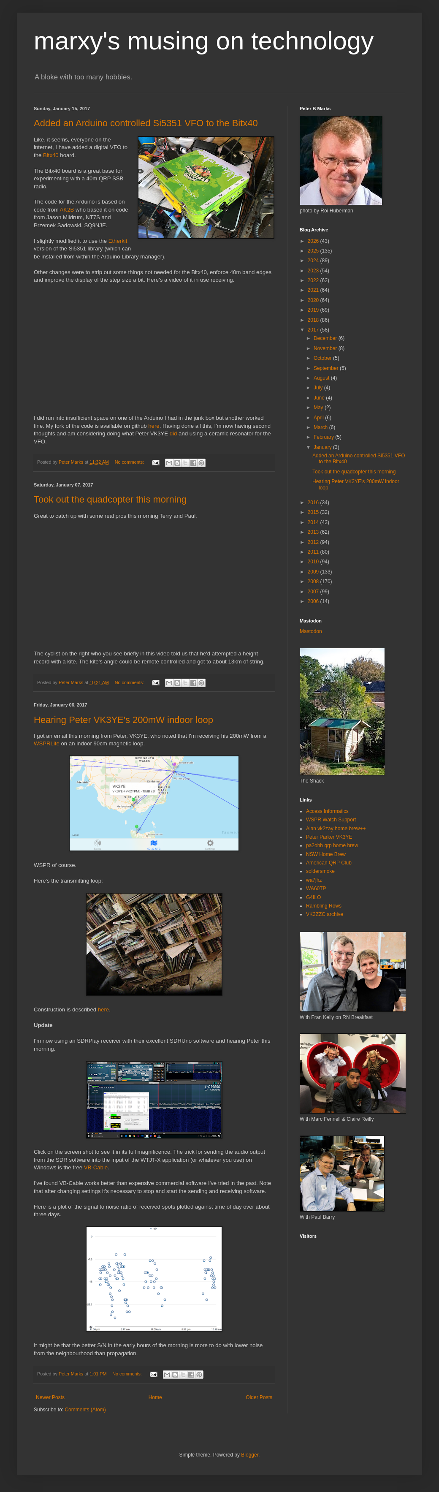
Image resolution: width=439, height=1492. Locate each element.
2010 (314, 562)
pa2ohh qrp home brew (332, 845)
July (319, 388)
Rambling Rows (323, 906)
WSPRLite (47, 743)
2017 (314, 330)
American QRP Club (329, 863)
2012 (314, 542)
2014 (314, 522)
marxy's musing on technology (204, 41)
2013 (314, 532)
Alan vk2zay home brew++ (336, 829)
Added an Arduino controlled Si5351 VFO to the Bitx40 (146, 123)
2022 (314, 280)
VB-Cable (96, 1167)
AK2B (67, 210)
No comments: (130, 462)
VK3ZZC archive (324, 914)
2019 (314, 310)
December (326, 338)
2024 (314, 261)
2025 (314, 251)
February (324, 437)
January (323, 447)
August (322, 378)
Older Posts (259, 1397)
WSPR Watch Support (331, 820)
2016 (314, 502)
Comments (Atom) (85, 1410)
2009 (314, 572)
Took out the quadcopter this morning (110, 499)
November (326, 348)
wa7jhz (314, 880)
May (319, 407)
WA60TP (316, 888)
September (327, 368)
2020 (314, 300)
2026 (314, 241)
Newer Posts (50, 1397)
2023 (314, 271)
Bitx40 (51, 155)
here (153, 426)
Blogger (249, 1455)
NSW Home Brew (326, 854)
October (323, 358)
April (319, 418)
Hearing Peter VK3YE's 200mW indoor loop (123, 720)
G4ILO (313, 897)
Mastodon (311, 631)
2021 (314, 290)
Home (155, 1397)
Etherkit (117, 241)
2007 (314, 592)
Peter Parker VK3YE (329, 837)
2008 (314, 581)
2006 (314, 601)
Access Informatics (327, 811)
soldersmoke (320, 871)
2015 (314, 512)
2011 (314, 552)
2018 (314, 320)
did (173, 433)
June (320, 398)
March (321, 427)
